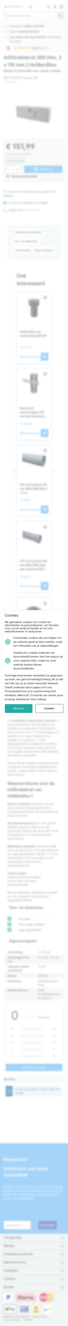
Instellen (49, 708)
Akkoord (18, 708)
